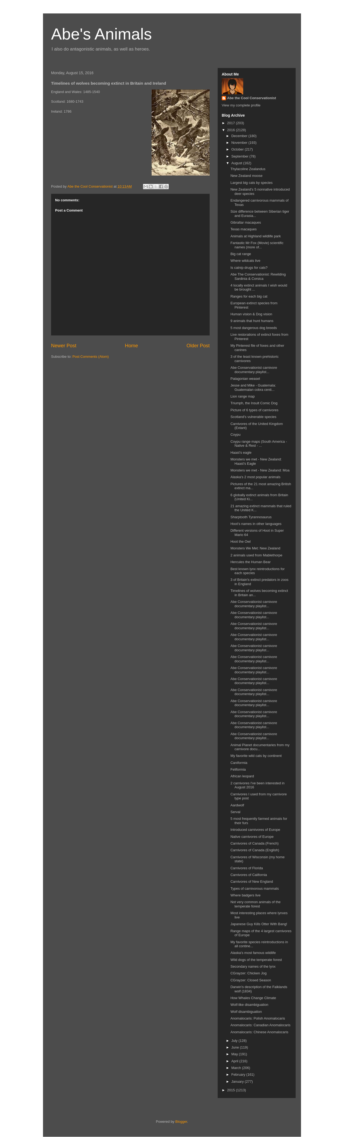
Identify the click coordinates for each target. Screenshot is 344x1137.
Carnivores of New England (251, 881)
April (235, 1061)
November (240, 143)
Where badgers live (245, 895)
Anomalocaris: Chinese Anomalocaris (259, 1032)
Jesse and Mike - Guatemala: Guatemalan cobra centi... (253, 387)
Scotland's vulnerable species (253, 417)
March (236, 1068)
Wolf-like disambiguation (249, 1005)
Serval (235, 812)
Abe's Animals (101, 34)
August (237, 163)
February (238, 1074)
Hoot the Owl (240, 541)
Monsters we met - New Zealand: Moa (259, 470)
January (238, 1081)
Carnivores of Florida (246, 868)
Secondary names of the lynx (252, 966)
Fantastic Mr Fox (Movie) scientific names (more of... (256, 245)
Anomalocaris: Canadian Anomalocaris (260, 1025)
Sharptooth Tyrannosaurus (250, 517)
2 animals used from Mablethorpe (256, 555)
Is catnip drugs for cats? (248, 268)
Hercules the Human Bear (250, 562)
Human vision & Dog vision (251, 314)
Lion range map (242, 396)
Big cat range (240, 254)
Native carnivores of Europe (251, 837)
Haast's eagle (240, 452)
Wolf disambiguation (246, 1012)
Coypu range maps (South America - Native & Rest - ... (258, 443)
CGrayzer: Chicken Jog (248, 973)
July (235, 1041)
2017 (231, 123)
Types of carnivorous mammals (254, 888)
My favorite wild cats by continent (256, 756)
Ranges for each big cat (248, 296)
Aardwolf (237, 805)
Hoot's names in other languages (255, 524)
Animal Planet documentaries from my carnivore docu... (259, 747)
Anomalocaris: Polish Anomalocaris (257, 1018)
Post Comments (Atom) (91, 357)
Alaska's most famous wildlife (253, 953)
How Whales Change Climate (253, 998)
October (238, 149)
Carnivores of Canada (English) (254, 850)
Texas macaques (243, 229)
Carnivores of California (248, 875)
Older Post (198, 345)
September (240, 156)
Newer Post (63, 345)
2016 (231, 130)
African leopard (242, 776)
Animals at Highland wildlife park (255, 236)
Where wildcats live (245, 261)
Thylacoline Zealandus (247, 169)
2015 (231, 1090)
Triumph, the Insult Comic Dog (253, 403)
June (235, 1047)
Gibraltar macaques (245, 222)
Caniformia (238, 763)
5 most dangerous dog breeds (253, 328)
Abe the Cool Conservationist (251, 98)
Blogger (181, 1122)
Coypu (235, 434)
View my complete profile (241, 105)
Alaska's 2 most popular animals (255, 477)
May (235, 1054)
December (240, 136)
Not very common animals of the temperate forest (255, 904)
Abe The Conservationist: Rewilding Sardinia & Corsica (258, 276)
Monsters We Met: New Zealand (255, 548)
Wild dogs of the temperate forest (256, 960)
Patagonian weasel (245, 379)
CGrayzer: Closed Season (250, 980)
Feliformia (238, 769)
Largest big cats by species (251, 183)
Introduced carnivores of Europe (255, 830)
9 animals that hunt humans (251, 321)
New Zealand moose (246, 176)
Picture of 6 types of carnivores (254, 410)
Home (131, 345)
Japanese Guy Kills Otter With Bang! (258, 924)
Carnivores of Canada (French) (254, 843)
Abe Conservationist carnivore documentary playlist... (253, 370)
